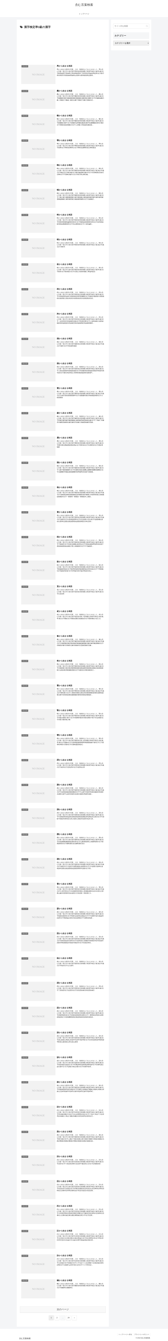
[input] (131, 26)
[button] (147, 26)
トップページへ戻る (125, 1334)
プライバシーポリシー (141, 1334)
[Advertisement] (63, 46)
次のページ (63, 1309)
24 (69, 1318)
